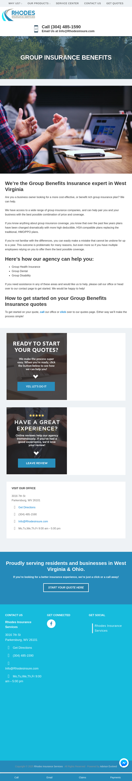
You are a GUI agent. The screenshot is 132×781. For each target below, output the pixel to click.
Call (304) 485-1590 (61, 26)
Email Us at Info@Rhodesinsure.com (68, 31)
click (63, 312)
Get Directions (26, 507)
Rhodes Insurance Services (48, 766)
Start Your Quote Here (66, 587)
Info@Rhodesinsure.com (33, 521)
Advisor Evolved (108, 766)
